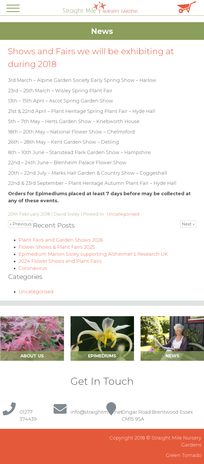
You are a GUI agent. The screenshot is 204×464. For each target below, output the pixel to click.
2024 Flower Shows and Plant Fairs (60, 261)
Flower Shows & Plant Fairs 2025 (57, 247)
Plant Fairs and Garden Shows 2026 (61, 240)
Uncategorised (123, 214)
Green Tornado (183, 455)
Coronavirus (33, 268)
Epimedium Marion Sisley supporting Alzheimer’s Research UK (93, 254)
